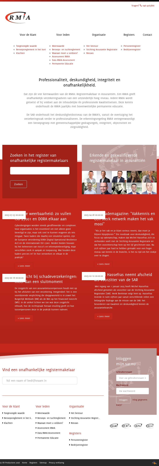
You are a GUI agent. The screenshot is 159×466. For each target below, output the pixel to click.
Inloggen (123, 399)
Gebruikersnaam (124, 372)
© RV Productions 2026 (10, 462)
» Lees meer (24, 266)
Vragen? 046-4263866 (143, 5)
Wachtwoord (122, 385)
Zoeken (18, 184)
